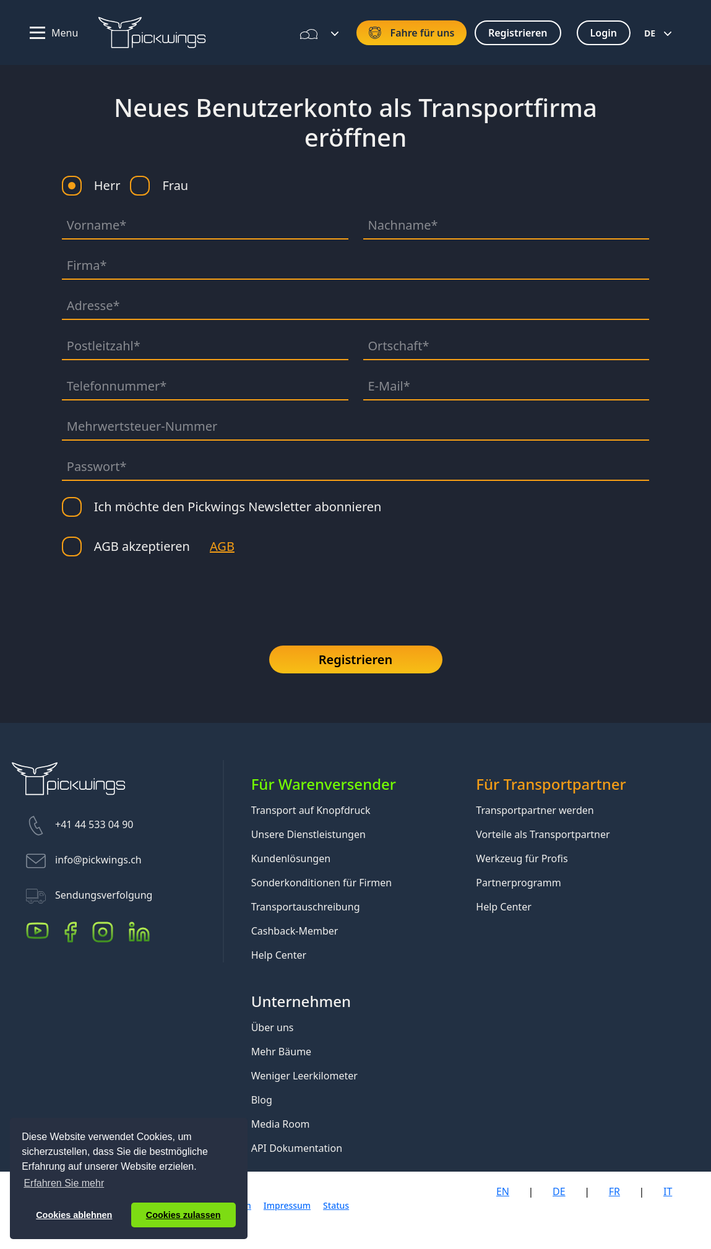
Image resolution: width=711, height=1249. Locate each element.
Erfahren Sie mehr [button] (64, 1183)
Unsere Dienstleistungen (308, 834)
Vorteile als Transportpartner (543, 834)
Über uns (272, 1027)
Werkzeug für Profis (521, 858)
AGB (222, 546)
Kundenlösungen (290, 858)
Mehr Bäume (281, 1051)
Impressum (287, 1205)
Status (336, 1205)
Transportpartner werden (534, 810)
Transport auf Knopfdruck (311, 810)
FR (614, 1191)
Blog (261, 1100)
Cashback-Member (294, 931)
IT (667, 1191)
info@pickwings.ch (98, 860)
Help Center (278, 955)
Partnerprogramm (518, 882)
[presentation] (156, 597)
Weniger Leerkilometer (304, 1076)
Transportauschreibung (305, 907)
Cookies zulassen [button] (183, 1215)
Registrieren (356, 659)
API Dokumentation (296, 1148)
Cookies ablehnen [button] (74, 1215)
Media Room (280, 1124)
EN (502, 1191)
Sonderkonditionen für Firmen (321, 882)
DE (649, 33)
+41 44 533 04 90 (94, 825)
